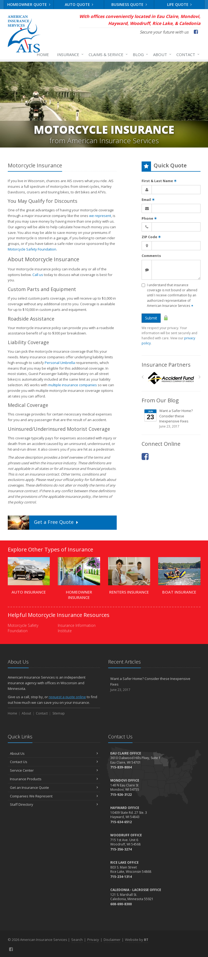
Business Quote (129, 4)
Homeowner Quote (28, 4)
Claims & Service (107, 54)
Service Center (54, 770)
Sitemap (58, 713)
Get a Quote (43, 523)
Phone (149, 218)
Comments (151, 255)
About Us (54, 753)
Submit (151, 318)
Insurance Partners (166, 364)
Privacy (93, 939)
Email (148, 199)
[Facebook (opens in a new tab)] (196, 31)
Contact (186, 54)
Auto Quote (79, 4)
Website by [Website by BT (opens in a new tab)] (136, 939)
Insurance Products (54, 778)
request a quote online (67, 696)
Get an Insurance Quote (54, 787)
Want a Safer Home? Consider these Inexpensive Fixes (171, 418)
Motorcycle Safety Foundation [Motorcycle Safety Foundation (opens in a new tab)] (32, 249)
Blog (139, 54)
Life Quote (179, 4)
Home (43, 54)
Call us (37, 274)
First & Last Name (159, 180)
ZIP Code (151, 236)
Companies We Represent (54, 796)
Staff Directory (54, 804)
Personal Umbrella (60, 362)
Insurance (69, 54)
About (161, 54)
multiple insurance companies (72, 384)
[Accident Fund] (171, 378)
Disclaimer (112, 939)
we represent (100, 215)
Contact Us (54, 761)
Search (77, 939)
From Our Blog (160, 400)
